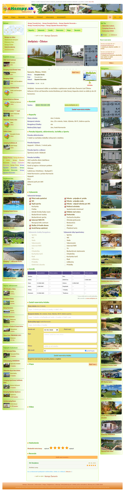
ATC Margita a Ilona (10, 289)
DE (120, 17)
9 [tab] (73, 69)
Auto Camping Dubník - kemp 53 (109, 52)
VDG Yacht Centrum (10, 60)
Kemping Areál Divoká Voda (12, 70)
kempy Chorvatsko (84, 487)
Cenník (50, 30)
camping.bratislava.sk (10, 143)
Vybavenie (41, 30)
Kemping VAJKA (8, 78)
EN (115, 17)
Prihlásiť (40, 17)
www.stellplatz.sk (71, 105)
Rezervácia (59, 30)
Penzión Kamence (9, 317)
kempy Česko (9, 45)
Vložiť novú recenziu (62, 457)
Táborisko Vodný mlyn (10, 120)
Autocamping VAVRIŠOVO (12, 361)
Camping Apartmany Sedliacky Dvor (13, 381)
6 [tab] (64, 69)
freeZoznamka (9, 49)
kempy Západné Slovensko (13, 166)
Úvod (6, 17)
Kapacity (31, 30)
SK (110, 17)
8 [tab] (70, 69)
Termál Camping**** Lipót (12, 111)
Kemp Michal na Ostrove (11, 99)
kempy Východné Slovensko (13, 169)
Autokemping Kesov (10, 401)
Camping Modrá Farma (10, 211)
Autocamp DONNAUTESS (11, 88)
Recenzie (77, 30)
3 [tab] (55, 69)
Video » (111, 63)
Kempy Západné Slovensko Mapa (56, 25)
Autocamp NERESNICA (108, 434)
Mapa (13, 17)
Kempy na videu (10, 37)
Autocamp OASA (108, 31)
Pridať (105, 35)
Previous (28, 57)
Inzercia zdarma (10, 47)
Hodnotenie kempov (11, 40)
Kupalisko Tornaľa (8, 228)
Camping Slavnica (106, 399)
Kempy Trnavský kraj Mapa (36, 25)
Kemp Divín (6, 245)
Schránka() (61, 17)
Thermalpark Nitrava (9, 278)
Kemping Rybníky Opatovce (12, 392)
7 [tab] (67, 69)
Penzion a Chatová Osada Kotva (13, 326)
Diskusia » (69, 472)
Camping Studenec (107, 332)
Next (96, 57)
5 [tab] (61, 69)
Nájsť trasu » (76, 72)
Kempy (25, 484)
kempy (71, 487)
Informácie (50, 17)
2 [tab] (52, 69)
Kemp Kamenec (8, 308)
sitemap (57, 484)
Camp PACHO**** (106, 315)
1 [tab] (49, 69)
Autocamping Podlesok (108, 248)
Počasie (31, 17)
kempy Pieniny (8, 158)
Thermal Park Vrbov (107, 451)
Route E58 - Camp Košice (108, 298)
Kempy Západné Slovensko (67, 23)
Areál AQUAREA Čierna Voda (110, 348)
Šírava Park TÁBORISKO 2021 (12, 335)
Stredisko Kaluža (9, 299)
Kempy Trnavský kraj (34, 23)
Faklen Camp (7, 131)
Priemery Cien (9, 42)
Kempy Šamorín (51, 35)
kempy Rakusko (105, 487)
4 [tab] (58, 69)
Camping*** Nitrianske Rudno (12, 261)
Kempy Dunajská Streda (50, 23)
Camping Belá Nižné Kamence (110, 281)
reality (26, 487)
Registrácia (50, 484)
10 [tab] (76, 69)
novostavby (58, 487)
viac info (91, 2)
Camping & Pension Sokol (109, 365)
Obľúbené (114, 35)
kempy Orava (15, 165)
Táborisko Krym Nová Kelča (12, 370)
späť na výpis (39, 35)
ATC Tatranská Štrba (10, 351)
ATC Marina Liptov (106, 382)
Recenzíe (22, 17)
